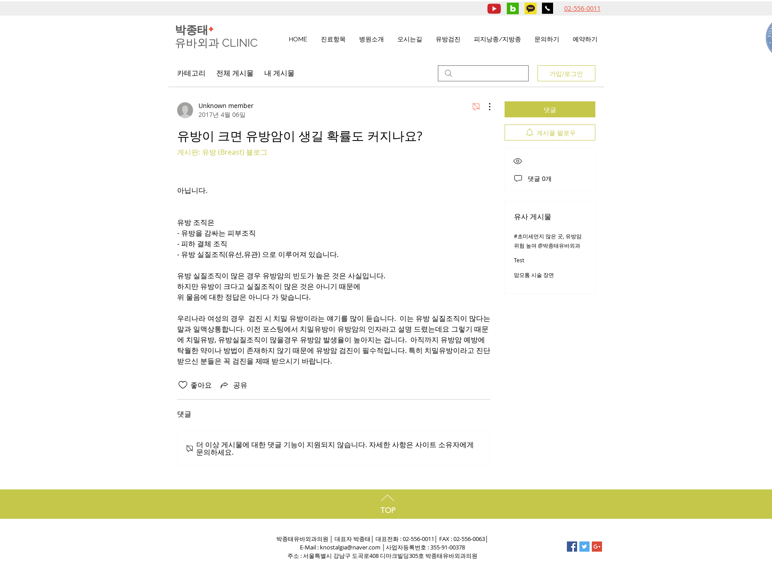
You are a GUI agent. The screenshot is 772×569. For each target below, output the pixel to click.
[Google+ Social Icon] (597, 546)
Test (519, 260)
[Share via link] (233, 385)
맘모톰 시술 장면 (534, 274)
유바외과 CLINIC (217, 42)
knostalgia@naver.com (350, 547)
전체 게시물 (235, 73)
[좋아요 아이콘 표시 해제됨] (183, 385)
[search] (483, 73)
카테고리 (191, 73)
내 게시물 (279, 73)
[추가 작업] (485, 106)
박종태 (194, 29)
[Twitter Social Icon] (584, 546)
